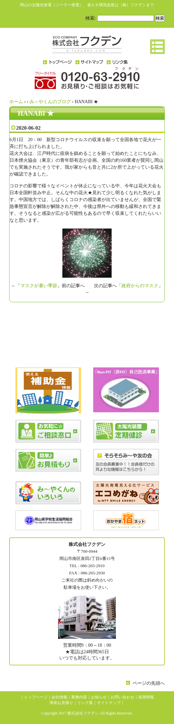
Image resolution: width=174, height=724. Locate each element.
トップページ (36, 697)
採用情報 (146, 697)
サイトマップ (108, 702)
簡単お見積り (61, 702)
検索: (90, 18)
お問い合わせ (122, 697)
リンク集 (85, 702)
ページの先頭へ (149, 683)
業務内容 (79, 697)
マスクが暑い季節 (38, 285)
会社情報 (59, 697)
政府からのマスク (139, 285)
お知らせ (99, 697)
